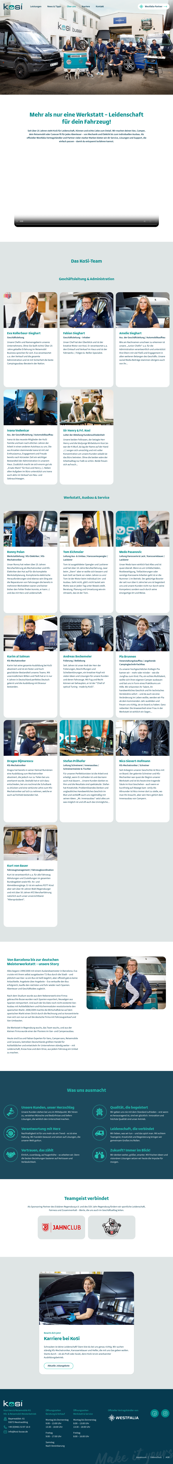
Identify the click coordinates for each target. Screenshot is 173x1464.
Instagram (165, 1413)
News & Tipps (54, 6)
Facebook (154, 1413)
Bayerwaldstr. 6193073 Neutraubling (18, 1420)
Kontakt (100, 6)
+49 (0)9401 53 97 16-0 (19, 1427)
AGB (167, 1457)
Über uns (71, 6)
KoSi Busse (13, 6)
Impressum (141, 1457)
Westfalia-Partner (153, 6)
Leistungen (35, 6)
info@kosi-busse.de (18, 1431)
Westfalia (123, 1418)
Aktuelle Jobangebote (58, 1365)
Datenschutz (156, 1457)
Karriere (86, 6)
